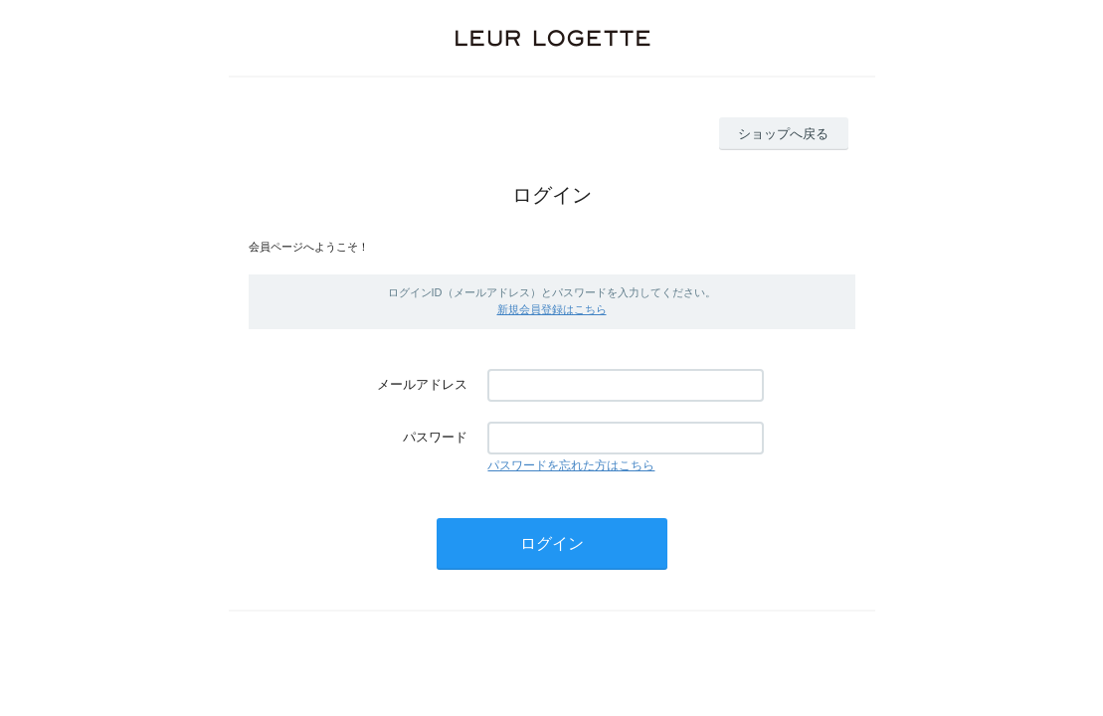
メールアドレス (422, 384)
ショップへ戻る (783, 133)
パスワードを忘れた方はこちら (570, 465)
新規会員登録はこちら (552, 309)
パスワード (435, 437)
